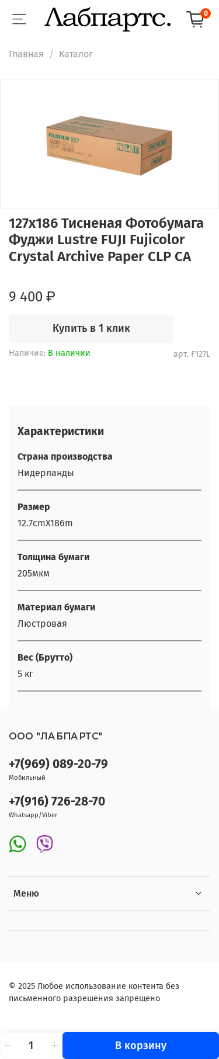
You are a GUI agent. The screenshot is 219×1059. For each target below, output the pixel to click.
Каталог (76, 54)
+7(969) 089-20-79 (58, 764)
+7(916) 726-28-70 (57, 801)
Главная (26, 54)
